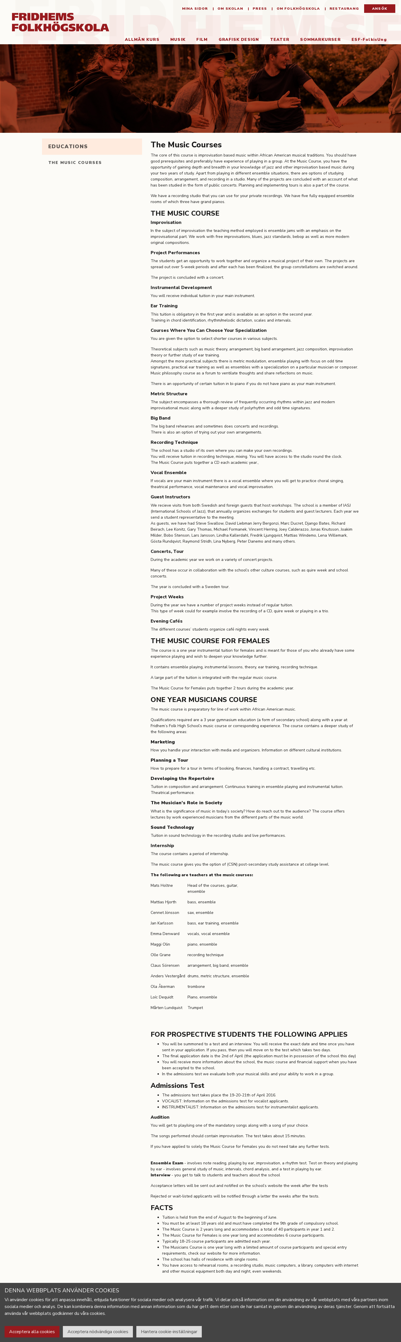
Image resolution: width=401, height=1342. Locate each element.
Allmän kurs (142, 39)
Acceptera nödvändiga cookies (97, 1332)
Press (259, 8)
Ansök (379, 8)
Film (202, 39)
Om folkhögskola (297, 8)
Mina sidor (195, 8)
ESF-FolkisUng (369, 39)
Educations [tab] (68, 146)
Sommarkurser (320, 39)
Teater (279, 39)
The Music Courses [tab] (75, 162)
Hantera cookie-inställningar (169, 1332)
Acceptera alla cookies (32, 1332)
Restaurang (343, 8)
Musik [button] (177, 39)
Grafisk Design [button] (239, 39)
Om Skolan (229, 8)
